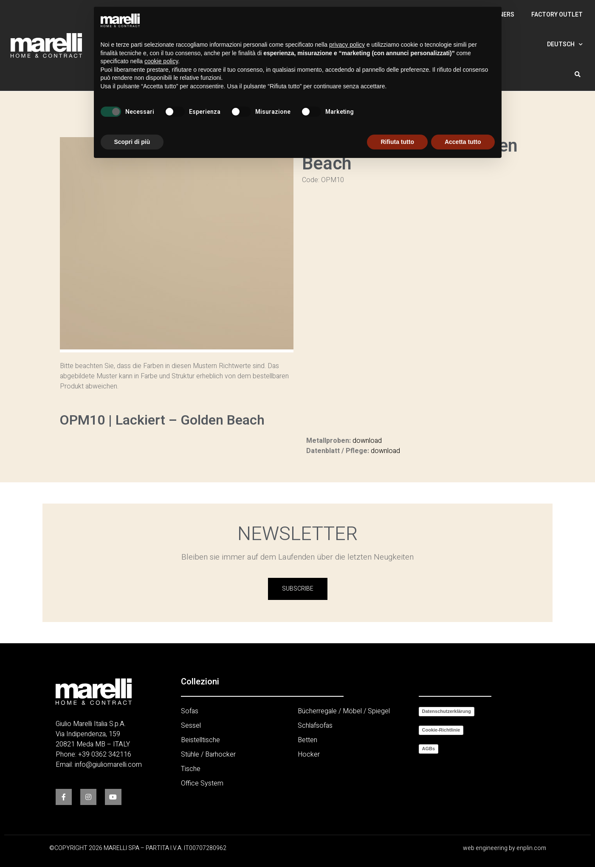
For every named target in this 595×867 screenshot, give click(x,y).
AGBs (428, 748)
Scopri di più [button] (132, 141)
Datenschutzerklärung (446, 711)
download (367, 441)
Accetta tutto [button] (463, 141)
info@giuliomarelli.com (108, 765)
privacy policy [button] (347, 44)
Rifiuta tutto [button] (397, 141)
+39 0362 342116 (104, 754)
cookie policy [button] (161, 61)
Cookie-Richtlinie (441, 729)
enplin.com (531, 848)
